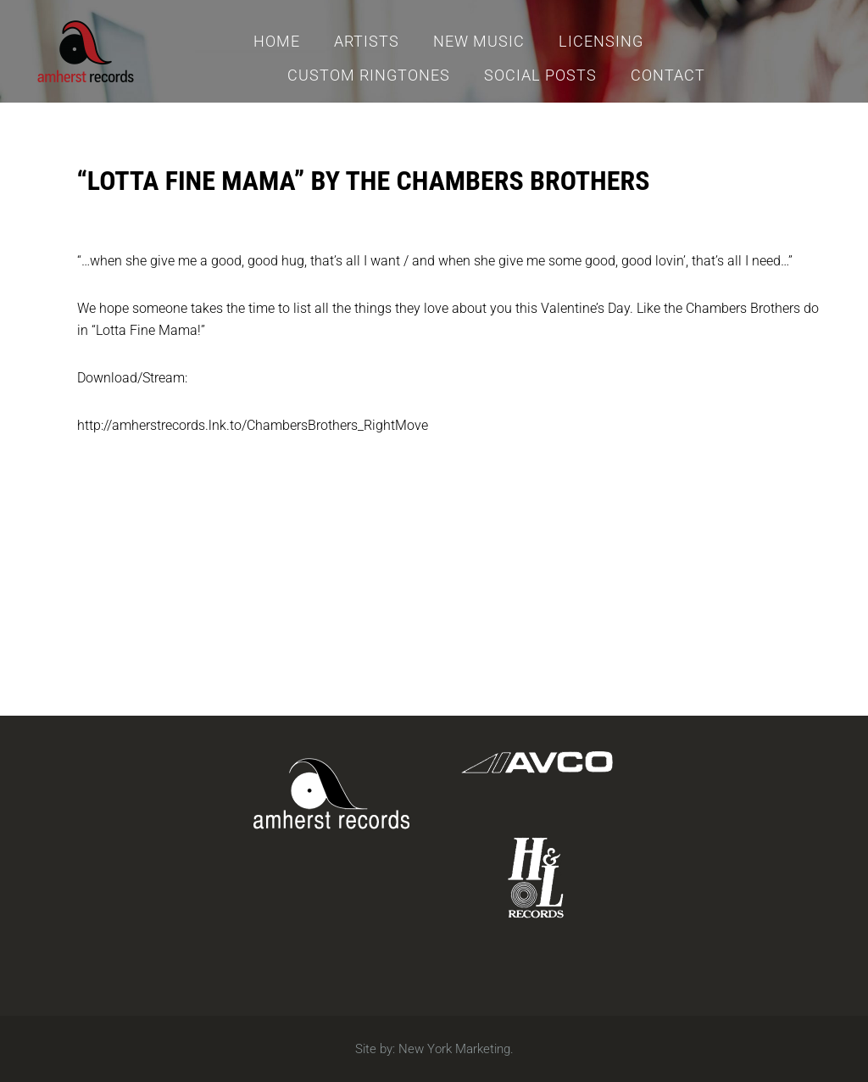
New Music (479, 41)
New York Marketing (454, 1049)
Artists (366, 41)
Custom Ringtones (368, 75)
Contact (668, 75)
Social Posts (540, 75)
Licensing (601, 41)
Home (276, 41)
